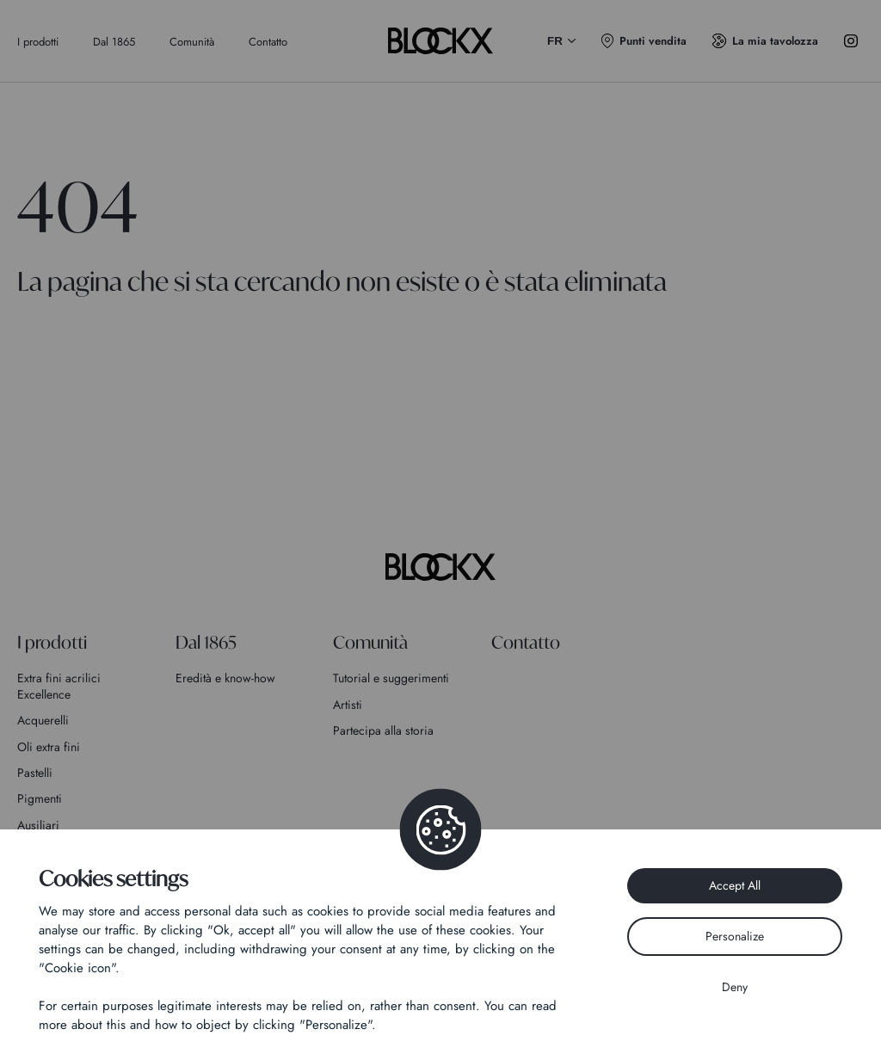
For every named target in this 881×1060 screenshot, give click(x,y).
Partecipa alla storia (383, 730)
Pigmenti (39, 798)
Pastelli (34, 772)
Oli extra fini (48, 746)
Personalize (734, 936)
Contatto (268, 42)
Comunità (191, 42)
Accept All (735, 885)
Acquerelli (43, 720)
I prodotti (38, 42)
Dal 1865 (114, 42)
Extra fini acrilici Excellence (59, 685)
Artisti (347, 704)
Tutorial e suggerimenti (391, 678)
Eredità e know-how (225, 678)
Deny (735, 986)
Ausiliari (38, 825)
